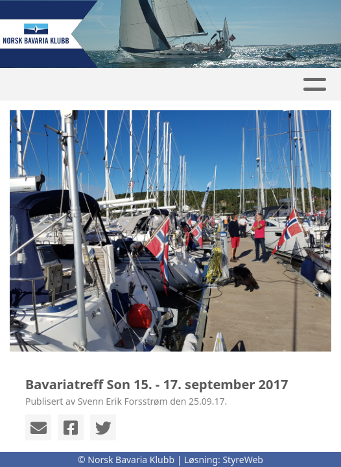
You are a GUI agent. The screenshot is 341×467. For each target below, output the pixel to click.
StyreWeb (242, 459)
